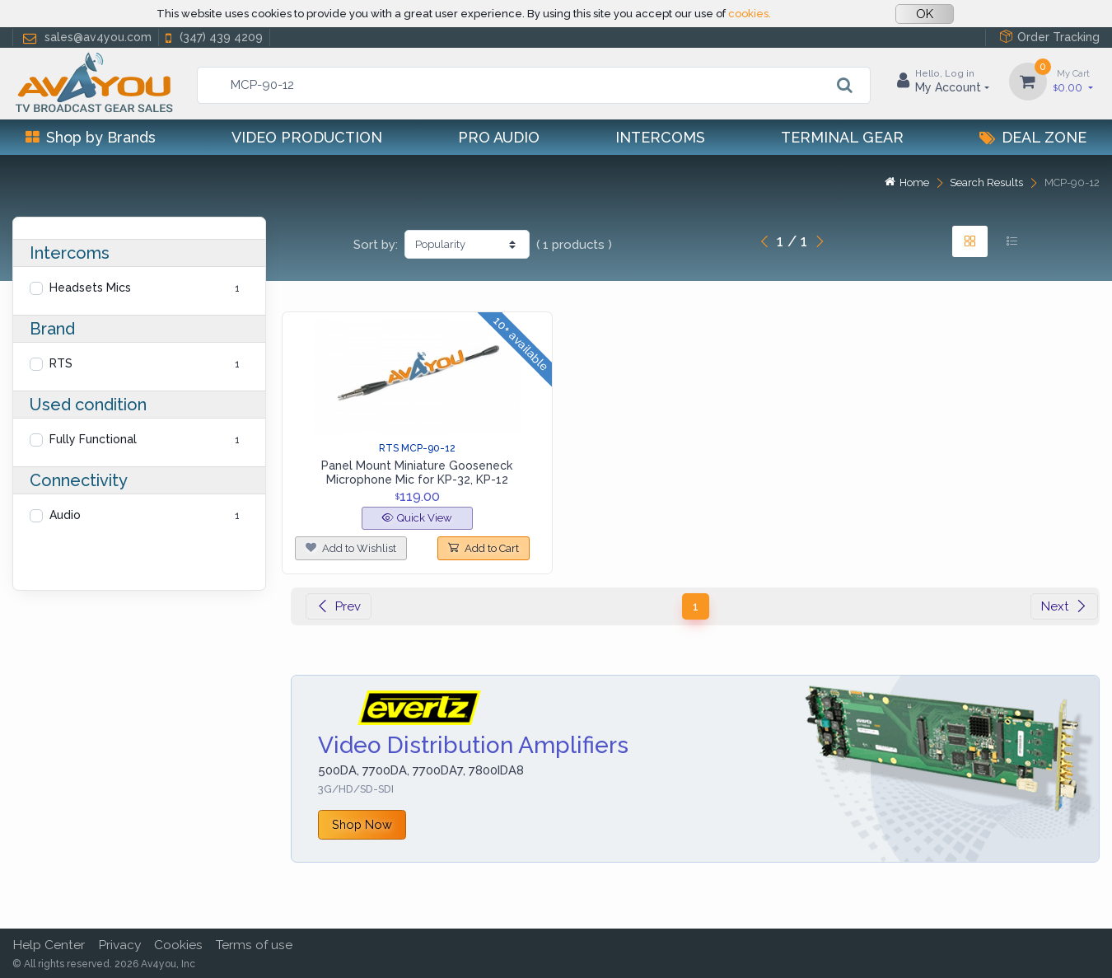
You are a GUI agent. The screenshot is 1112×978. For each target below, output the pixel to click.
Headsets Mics (90, 287)
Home (907, 182)
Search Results (986, 182)
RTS (60, 363)
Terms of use (254, 944)
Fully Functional (93, 439)
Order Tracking (1049, 37)
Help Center (48, 944)
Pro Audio (499, 137)
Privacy (119, 944)
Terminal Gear (842, 137)
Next (1064, 606)
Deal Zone (1032, 137)
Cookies (178, 944)
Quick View (417, 518)
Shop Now (362, 824)
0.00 (1073, 80)
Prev (338, 606)
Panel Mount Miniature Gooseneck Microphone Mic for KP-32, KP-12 (416, 472)
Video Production (306, 137)
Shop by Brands (91, 137)
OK (924, 14)
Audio (65, 515)
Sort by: (375, 244)
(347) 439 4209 (212, 37)
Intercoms (660, 137)
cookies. (749, 13)
